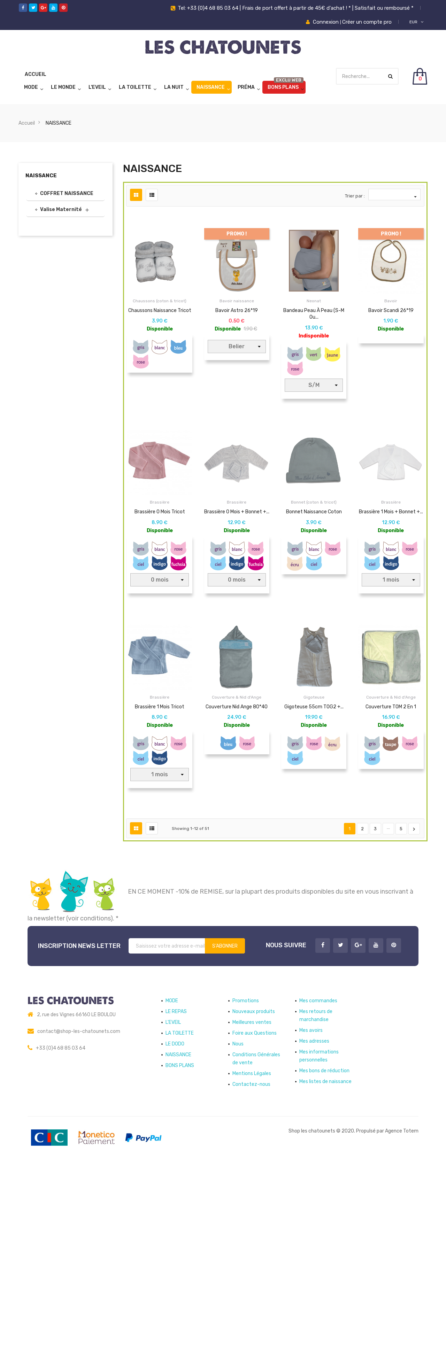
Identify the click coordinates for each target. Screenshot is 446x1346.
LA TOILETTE (135, 87)
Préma (246, 87)
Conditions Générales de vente (256, 1235)
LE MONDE (63, 87)
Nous (238, 1220)
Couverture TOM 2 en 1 (391, 824)
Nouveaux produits (253, 1188)
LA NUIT (174, 87)
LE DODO (175, 1220)
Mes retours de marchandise (315, 1192)
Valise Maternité (61, 209)
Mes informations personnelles (319, 1232)
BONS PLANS (283, 87)
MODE (31, 87)
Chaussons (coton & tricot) (159, 300)
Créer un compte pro (367, 22)
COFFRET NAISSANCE (66, 193)
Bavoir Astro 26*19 (236, 310)
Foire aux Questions (254, 1210)
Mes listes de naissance (325, 1258)
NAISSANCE (211, 87)
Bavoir (390, 300)
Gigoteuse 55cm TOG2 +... (314, 824)
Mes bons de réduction (324, 1247)
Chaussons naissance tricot (159, 310)
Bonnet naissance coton (314, 571)
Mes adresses (314, 1218)
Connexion (326, 22)
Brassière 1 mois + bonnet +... (391, 571)
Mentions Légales (251, 1250)
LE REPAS (176, 1188)
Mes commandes (318, 1177)
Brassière (159, 561)
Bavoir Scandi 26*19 (391, 310)
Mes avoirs (311, 1207)
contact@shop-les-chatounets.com (78, 1208)
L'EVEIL (97, 87)
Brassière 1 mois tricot (159, 824)
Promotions (245, 1177)
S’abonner (225, 1123)
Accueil (35, 74)
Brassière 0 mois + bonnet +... (236, 571)
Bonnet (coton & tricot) (314, 561)
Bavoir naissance (237, 300)
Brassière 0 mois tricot (159, 571)
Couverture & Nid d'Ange (236, 814)
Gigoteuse (313, 814)
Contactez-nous (251, 1261)
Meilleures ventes (251, 1199)
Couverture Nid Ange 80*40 (237, 824)
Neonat (314, 300)
